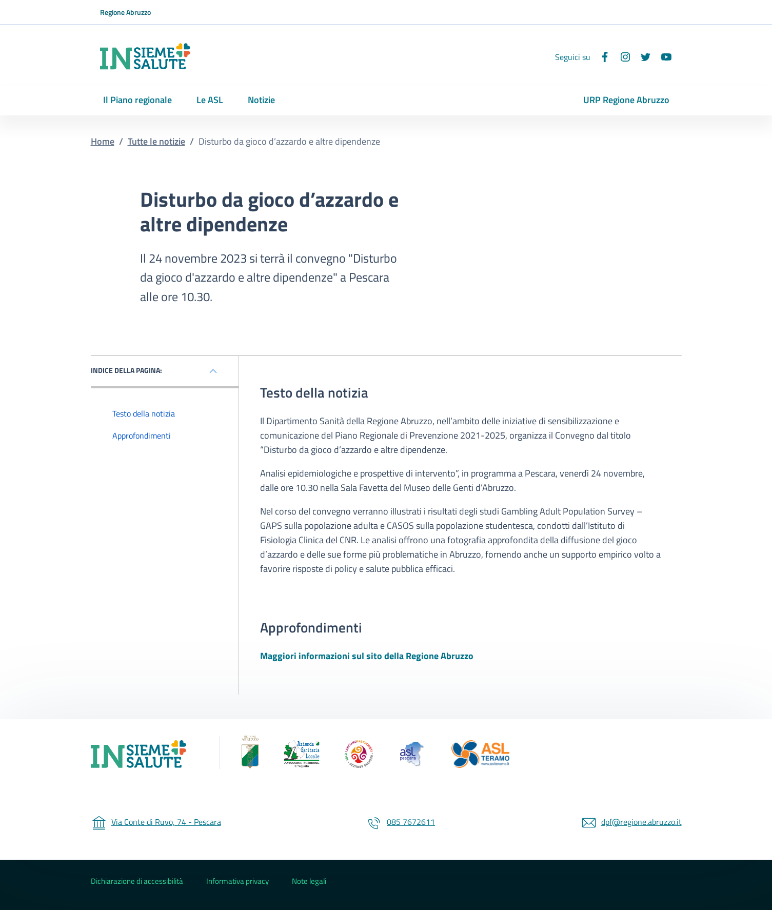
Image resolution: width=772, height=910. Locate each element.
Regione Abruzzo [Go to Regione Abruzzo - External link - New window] (125, 12)
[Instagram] (621, 57)
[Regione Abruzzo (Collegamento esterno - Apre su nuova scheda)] (239, 754)
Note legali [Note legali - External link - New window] (309, 881)
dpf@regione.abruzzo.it (631, 822)
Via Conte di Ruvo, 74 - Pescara (156, 822)
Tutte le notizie (156, 141)
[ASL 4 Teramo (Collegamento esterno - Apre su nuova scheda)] (480, 754)
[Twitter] (641, 57)
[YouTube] (662, 57)
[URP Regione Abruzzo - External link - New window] (626, 100)
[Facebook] (600, 57)
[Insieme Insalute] (142, 754)
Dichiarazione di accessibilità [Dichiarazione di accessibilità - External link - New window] (137, 881)
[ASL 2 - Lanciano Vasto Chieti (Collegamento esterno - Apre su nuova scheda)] (358, 754)
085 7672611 (400, 822)
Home (102, 141)
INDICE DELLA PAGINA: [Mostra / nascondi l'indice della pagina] (126, 370)
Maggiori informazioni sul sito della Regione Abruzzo (366, 656)
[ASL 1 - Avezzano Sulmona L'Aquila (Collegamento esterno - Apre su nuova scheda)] (301, 754)
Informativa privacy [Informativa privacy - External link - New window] (237, 881)
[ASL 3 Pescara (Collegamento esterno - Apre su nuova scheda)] (412, 754)
